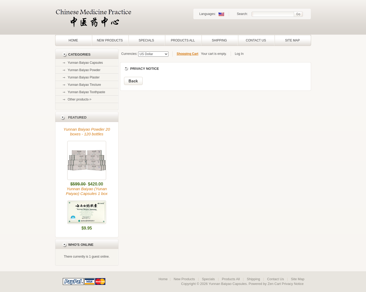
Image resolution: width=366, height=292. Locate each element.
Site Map (292, 40)
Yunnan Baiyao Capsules (85, 63)
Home (73, 40)
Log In (239, 54)
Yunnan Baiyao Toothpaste (86, 92)
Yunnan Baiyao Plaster (84, 77)
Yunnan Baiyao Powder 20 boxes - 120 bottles (86, 131)
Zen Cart (274, 284)
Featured (77, 117)
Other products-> (79, 99)
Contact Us (256, 40)
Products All (183, 40)
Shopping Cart (187, 54)
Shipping (219, 40)
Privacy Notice (293, 284)
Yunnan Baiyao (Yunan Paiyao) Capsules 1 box (86, 191)
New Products (110, 40)
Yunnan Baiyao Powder (84, 70)
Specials (146, 40)
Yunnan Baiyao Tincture (84, 85)
